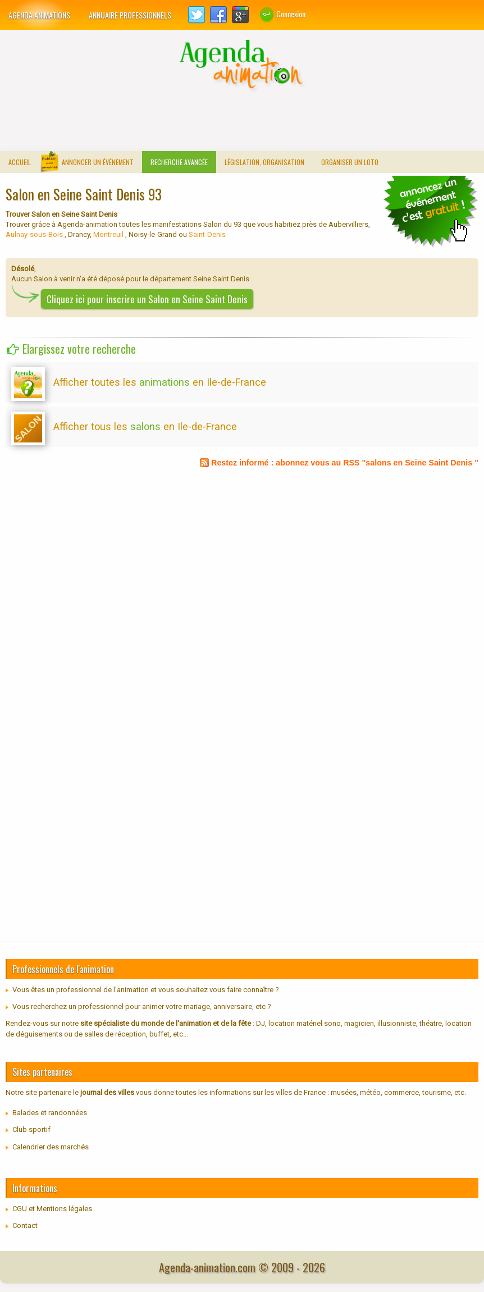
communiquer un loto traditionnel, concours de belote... (430, 212)
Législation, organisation (264, 162)
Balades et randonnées (49, 1112)
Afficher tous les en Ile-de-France (145, 426)
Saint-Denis (206, 234)
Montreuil (108, 234)
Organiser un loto (349, 162)
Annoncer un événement (98, 162)
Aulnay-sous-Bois (35, 234)
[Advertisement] (242, 120)
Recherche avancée (179, 162)
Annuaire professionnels (130, 15)
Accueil (19, 162)
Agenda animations (39, 15)
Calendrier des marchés (50, 1147)
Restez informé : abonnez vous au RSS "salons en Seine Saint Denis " (344, 462)
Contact (25, 1225)
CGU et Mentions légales (52, 1208)
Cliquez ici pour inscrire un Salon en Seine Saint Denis (147, 299)
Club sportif (31, 1129)
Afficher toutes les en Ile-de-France (159, 382)
